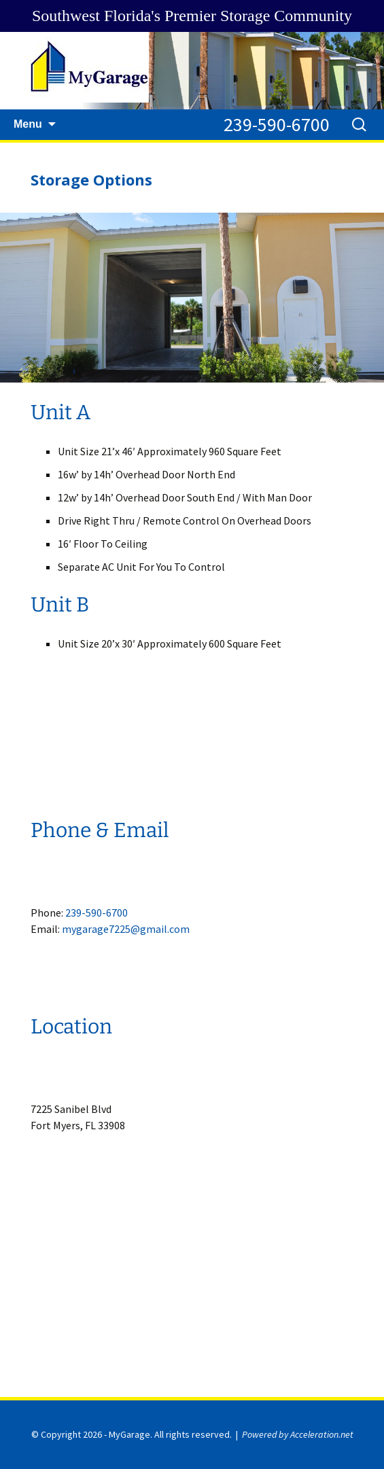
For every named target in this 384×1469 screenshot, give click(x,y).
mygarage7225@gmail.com (126, 929)
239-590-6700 (277, 124)
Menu (28, 124)
